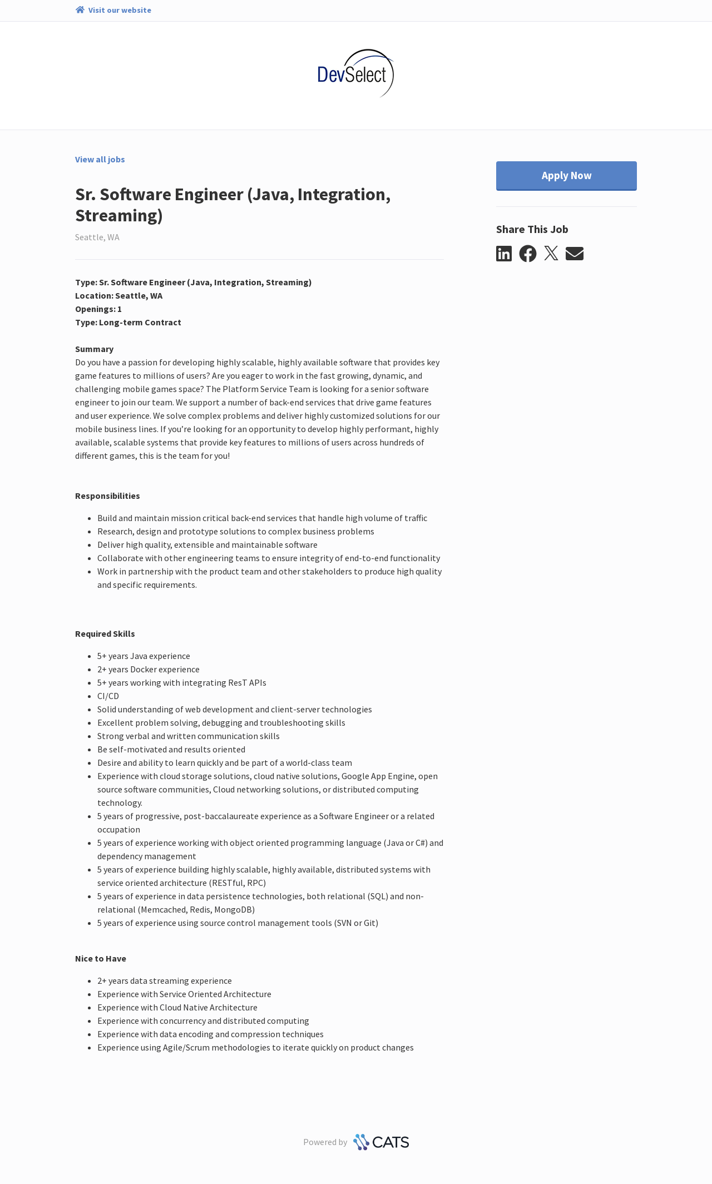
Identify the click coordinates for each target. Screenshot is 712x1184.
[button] (507, 254)
